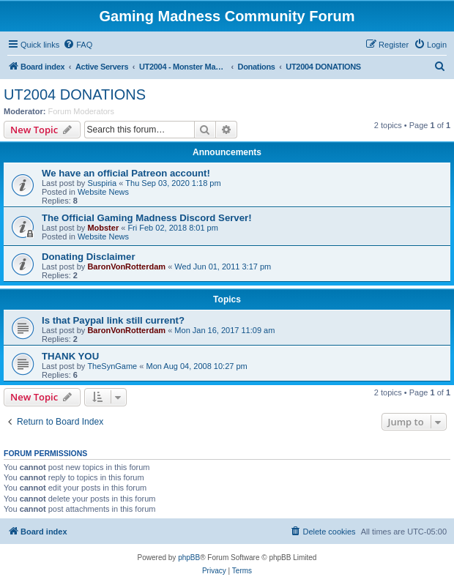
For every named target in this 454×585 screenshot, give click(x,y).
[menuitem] (77, 44)
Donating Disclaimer (88, 256)
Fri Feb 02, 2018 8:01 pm (172, 227)
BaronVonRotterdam (126, 266)
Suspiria (101, 183)
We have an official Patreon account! (126, 173)
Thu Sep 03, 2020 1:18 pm (172, 183)
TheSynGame (112, 366)
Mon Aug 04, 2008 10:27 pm (196, 366)
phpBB (189, 558)
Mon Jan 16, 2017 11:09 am (224, 330)
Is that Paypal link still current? (113, 320)
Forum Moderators (81, 111)
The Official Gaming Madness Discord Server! (147, 217)
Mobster (103, 227)
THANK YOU (70, 356)
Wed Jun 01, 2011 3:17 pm (222, 266)
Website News (103, 191)
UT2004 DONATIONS (75, 94)
